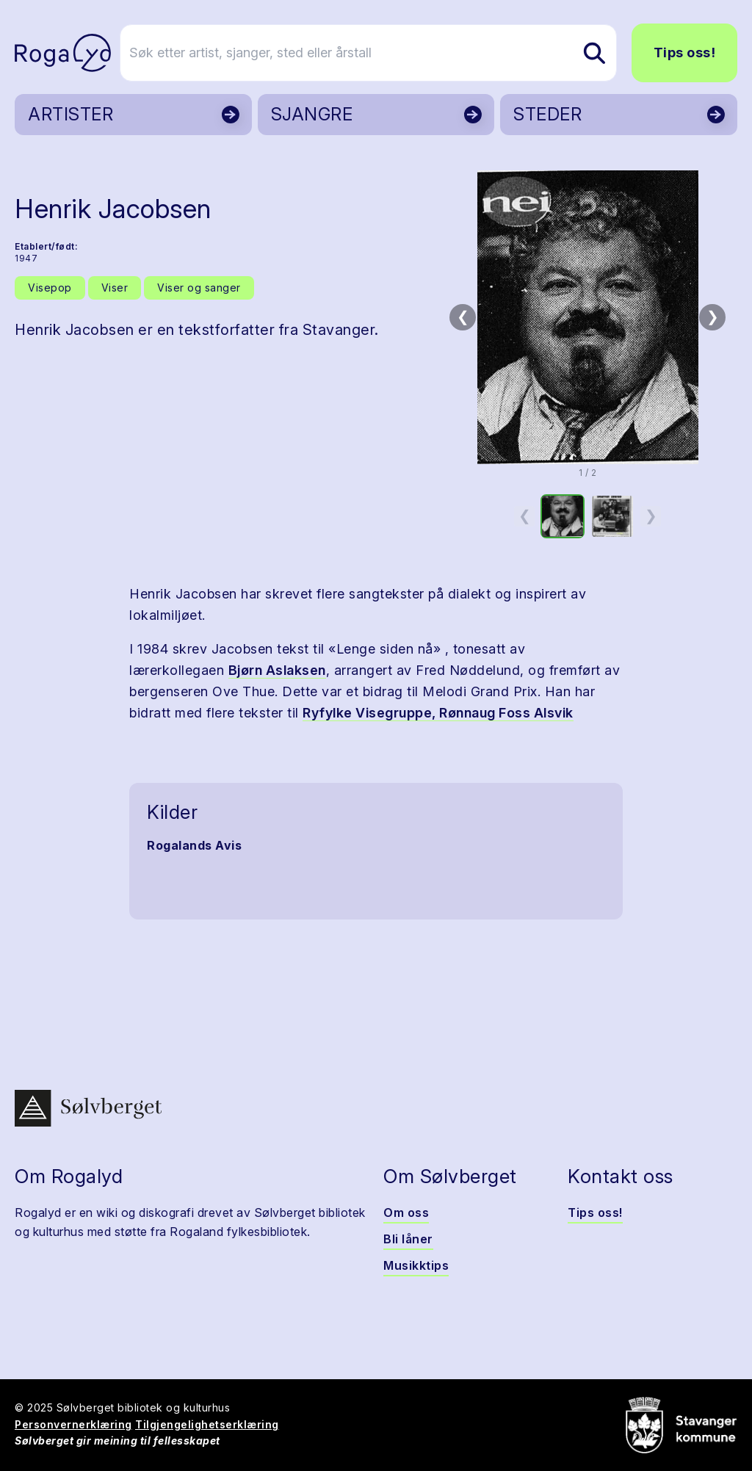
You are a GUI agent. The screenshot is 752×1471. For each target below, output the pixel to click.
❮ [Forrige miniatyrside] (524, 515)
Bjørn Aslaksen (277, 670)
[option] (562, 516)
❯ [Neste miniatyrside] (651, 515)
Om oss (406, 1212)
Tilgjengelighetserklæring (207, 1424)
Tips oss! (685, 52)
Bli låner (408, 1239)
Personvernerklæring (73, 1424)
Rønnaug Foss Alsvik (506, 712)
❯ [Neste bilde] (712, 316)
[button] (587, 317)
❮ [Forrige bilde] (463, 316)
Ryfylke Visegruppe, (371, 712)
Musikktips (416, 1265)
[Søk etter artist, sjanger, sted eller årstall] (382, 53)
